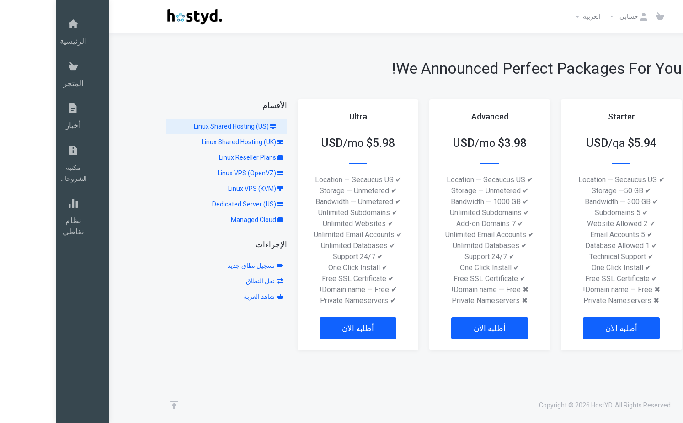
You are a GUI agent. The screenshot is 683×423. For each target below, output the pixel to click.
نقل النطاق (208, 281)
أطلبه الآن (566, 328)
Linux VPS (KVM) (199, 188)
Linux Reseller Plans (195, 157)
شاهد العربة (207, 296)
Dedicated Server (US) (191, 204)
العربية (531, 17)
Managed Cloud (201, 219)
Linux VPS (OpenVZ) (194, 173)
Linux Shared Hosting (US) (179, 126)
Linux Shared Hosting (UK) (186, 142)
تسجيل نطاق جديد (199, 265)
